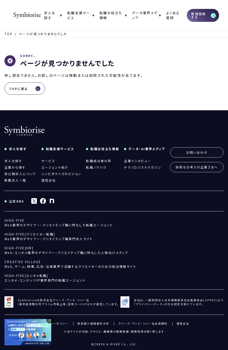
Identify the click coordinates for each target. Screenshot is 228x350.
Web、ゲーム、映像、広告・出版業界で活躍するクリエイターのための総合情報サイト (70, 264)
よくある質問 (173, 15)
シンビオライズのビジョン (61, 173)
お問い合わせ (196, 152)
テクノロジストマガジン (142, 167)
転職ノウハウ (96, 167)
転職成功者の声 (98, 160)
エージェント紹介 (55, 167)
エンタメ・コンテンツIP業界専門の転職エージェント (45, 277)
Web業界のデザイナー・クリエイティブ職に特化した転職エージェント (58, 222)
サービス (48, 160)
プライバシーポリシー (54, 323)
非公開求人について (20, 173)
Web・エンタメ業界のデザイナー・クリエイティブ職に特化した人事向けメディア (66, 250)
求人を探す (13, 160)
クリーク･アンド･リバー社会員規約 (143, 323)
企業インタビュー (137, 160)
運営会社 (48, 180)
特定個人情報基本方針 (93, 323)
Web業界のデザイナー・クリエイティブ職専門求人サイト (48, 236)
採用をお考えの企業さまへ (197, 167)
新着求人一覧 (15, 180)
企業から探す (15, 167)
